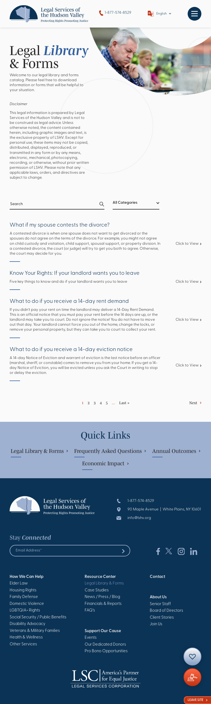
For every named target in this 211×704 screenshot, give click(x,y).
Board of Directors (166, 611)
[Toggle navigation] (194, 14)
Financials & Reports (103, 604)
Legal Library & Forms (39, 451)
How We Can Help (26, 577)
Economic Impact (105, 463)
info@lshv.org (139, 518)
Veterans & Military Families (35, 631)
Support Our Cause (103, 631)
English (161, 13)
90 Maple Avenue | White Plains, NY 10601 (164, 509)
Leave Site (197, 700)
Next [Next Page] (193, 403)
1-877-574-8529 (115, 13)
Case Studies (97, 590)
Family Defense (24, 597)
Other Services (23, 644)
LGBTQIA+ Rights (25, 610)
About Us (158, 597)
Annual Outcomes (176, 451)
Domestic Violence (27, 604)
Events (91, 638)
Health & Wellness (26, 637)
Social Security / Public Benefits (38, 617)
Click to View (188, 244)
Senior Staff (160, 604)
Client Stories (162, 618)
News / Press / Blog (102, 597)
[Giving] (192, 677)
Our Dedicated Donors (105, 645)
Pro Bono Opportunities (106, 651)
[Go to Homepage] (49, 13)
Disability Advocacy (27, 624)
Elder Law (19, 583)
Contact (157, 577)
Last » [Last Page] (124, 403)
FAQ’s (90, 610)
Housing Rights (23, 590)
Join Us (156, 624)
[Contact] (192, 656)
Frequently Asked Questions (110, 451)
